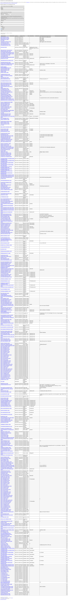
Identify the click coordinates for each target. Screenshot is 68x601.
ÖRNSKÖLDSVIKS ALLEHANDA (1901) (7, 100)
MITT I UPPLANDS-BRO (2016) (6, 370)
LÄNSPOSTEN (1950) (4, 255)
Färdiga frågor (28, 2)
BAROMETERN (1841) (4, 134)
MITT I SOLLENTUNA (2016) (6, 358)
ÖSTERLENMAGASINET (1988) (6, 121)
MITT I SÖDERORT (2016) (5, 363)
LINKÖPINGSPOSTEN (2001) (6, 62)
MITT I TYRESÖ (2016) (5, 366)
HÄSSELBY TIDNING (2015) (5, 224)
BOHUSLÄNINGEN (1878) (5, 235)
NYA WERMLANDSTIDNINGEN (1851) (7, 52)
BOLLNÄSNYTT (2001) (5, 93)
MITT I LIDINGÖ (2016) (5, 487)
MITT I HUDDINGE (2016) (5, 351)
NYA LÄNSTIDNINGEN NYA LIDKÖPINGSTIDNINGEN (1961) (6, 239)
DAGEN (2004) (3, 150)
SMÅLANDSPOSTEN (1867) (5, 78)
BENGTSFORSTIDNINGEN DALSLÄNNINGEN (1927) (5, 582)
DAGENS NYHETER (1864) (5, 591)
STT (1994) (2, 40)
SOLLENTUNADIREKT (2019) (6, 569)
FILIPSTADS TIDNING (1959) (6, 510)
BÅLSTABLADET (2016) (5, 293)
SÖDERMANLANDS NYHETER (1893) (7, 147)
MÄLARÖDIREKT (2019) (5, 105)
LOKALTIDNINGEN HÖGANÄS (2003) (7, 207)
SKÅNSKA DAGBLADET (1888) (6, 523)
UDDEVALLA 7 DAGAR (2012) (6, 140)
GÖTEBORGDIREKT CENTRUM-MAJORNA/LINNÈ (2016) (6, 167)
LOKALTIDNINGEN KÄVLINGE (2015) (7, 208)
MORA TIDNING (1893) (5, 460)
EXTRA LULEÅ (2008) (4, 130)
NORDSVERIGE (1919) (4, 88)
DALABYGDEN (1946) (4, 390)
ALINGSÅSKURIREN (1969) (5, 540)
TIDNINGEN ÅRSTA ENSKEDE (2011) (7, 268)
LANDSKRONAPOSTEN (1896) (6, 316)
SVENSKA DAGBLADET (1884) (6, 106)
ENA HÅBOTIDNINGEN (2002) (6, 299)
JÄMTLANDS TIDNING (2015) (6, 509)
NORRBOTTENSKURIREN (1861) (6, 64)
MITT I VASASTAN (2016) (5, 372)
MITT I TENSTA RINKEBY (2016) (6, 365)
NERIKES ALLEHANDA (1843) (6, 432)
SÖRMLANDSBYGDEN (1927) (6, 184)
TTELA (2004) (3, 183)
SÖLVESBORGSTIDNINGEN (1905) (7, 329)
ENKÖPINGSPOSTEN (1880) (5, 594)
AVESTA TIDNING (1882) (5, 119)
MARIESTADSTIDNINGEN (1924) (6, 139)
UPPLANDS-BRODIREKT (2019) (6, 303)
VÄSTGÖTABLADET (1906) (5, 54)
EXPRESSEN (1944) (4, 416)
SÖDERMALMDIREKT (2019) (6, 263)
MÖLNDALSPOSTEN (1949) (5, 233)
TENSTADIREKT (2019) (5, 571)
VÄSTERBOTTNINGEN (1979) (6, 80)
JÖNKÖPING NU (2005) (5, 39)
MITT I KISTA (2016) (4, 353)
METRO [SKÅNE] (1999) (5, 144)
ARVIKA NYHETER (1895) (5, 343)
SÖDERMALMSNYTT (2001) (5, 272)
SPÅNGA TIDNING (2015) (5, 226)
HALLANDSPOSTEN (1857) (5, 44)
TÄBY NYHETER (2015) (5, 227)
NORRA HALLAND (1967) (5, 85)
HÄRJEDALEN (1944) (4, 58)
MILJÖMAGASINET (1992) (5, 431)
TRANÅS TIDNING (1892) (5, 216)
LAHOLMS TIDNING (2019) (5, 202)
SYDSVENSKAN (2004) (5, 508)
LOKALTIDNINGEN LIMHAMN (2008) (7, 110)
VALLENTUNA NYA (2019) (5, 470)
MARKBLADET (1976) (4, 379)
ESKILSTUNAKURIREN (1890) (6, 95)
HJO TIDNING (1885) (4, 109)
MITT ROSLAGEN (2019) (5, 474)
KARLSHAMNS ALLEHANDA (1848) (7, 327)
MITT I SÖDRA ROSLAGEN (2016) (6, 364)
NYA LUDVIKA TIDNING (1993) (6, 461)
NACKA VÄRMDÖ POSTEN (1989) (6, 102)
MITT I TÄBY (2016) (4, 367)
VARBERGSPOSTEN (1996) (5, 74)
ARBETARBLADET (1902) (5, 231)
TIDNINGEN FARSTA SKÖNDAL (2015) (7, 265)
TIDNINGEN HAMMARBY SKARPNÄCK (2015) (5, 267)
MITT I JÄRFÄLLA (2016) (5, 352)
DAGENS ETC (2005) (4, 194)
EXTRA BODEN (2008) (4, 129)
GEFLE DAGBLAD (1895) (5, 123)
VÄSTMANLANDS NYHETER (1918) (7, 304)
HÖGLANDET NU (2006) (5, 38)
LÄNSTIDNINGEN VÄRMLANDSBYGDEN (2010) (6, 295)
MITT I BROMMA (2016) (5, 347)
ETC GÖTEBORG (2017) (5, 118)
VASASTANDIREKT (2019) (5, 289)
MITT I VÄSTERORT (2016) (5, 374)
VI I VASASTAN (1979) (4, 273)
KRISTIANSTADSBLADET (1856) (6, 541)
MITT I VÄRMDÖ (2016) (5, 373)
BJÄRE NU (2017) (4, 257)
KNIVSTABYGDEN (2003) (5, 333)
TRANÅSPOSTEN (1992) (5, 313)
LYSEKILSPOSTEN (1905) (5, 191)
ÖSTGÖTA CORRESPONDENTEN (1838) (7, 345)
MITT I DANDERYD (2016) (5, 480)
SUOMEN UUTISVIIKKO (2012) (6, 428)
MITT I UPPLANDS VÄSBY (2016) (6, 500)
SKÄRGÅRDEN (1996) (4, 544)
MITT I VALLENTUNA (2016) (6, 371)
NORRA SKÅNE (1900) (4, 72)
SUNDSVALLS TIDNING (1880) (6, 464)
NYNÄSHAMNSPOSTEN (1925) (6, 180)
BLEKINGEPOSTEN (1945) (5, 131)
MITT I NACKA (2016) (4, 357)
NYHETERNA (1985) (4, 473)
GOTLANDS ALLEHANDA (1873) (6, 177)
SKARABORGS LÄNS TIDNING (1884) (7, 53)
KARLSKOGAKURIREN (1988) (6, 154)
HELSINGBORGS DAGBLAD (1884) (7, 315)
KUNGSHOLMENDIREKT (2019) (6, 276)
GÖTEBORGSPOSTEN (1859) (6, 45)
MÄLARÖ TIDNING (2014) (5, 104)
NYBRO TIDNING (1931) (5, 585)
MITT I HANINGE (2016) (5, 350)
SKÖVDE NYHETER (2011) (5, 103)
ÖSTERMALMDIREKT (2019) (6, 291)
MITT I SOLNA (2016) (4, 359)
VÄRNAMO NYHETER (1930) (6, 41)
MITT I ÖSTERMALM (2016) (5, 507)
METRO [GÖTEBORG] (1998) (6, 143)
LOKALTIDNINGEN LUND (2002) (6, 414)
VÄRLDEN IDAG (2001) (5, 77)
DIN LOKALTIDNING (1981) (5, 341)
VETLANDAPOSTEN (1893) (5, 217)
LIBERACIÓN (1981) (4, 151)
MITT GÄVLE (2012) (4, 537)
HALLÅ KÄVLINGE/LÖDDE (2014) (7, 201)
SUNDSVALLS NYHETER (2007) (6, 156)
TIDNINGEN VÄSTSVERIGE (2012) (7, 455)
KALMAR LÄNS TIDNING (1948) (6, 584)
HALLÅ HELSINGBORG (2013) (6, 198)
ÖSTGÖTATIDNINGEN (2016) (6, 90)
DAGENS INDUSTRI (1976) (5, 149)
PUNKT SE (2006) (4, 522)
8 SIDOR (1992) (3, 178)
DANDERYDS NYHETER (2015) (6, 223)
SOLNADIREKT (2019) (4, 570)
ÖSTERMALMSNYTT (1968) (5, 275)
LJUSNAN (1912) (3, 249)
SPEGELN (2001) (3, 542)
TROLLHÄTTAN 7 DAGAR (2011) (6, 50)
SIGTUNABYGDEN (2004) (5, 338)
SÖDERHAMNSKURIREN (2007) (6, 251)
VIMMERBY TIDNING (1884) (6, 424)
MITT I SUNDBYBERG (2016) (6, 360)
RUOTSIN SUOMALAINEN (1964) (6, 331)
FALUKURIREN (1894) (4, 459)
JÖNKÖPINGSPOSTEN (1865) (6, 113)
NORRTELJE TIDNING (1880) (6, 308)
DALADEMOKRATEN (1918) (5, 187)
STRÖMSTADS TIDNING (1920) (6, 536)
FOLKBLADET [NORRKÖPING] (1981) (7, 63)
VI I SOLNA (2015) (4, 576)
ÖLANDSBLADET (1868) (5, 89)
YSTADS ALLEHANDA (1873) (6, 421)
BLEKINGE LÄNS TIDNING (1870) (7, 325)
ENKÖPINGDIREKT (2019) (5, 300)
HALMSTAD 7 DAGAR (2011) (6, 155)
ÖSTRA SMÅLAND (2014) (5, 188)
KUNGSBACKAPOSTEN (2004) (6, 396)
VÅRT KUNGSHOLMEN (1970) (6, 269)
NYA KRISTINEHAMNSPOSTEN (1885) (7, 57)
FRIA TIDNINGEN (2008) (5, 258)
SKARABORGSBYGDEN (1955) (6, 193)
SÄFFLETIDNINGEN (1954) (5, 593)
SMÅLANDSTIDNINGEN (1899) (6, 84)
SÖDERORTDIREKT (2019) (5, 264)
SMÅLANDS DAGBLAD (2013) (6, 214)
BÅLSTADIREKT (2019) (5, 298)
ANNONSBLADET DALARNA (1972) (7, 60)
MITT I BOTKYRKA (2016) (5, 346)
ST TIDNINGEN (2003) (4, 196)
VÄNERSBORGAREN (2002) (5, 138)
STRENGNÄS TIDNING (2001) (6, 97)
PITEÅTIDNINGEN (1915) (5, 377)
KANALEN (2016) (4, 47)
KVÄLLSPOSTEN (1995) (5, 513)
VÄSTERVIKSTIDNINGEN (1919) (6, 426)
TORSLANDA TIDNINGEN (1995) (6, 344)
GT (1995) (2, 112)
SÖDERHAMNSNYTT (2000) (5, 94)
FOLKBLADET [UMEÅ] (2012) (6, 256)
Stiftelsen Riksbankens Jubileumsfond (3, 599)
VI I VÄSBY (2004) (4, 579)
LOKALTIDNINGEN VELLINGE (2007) (7, 417)
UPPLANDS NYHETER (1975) (6, 141)
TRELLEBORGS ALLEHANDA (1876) (7, 148)
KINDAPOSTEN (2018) (4, 422)
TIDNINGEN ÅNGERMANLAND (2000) (7, 437)
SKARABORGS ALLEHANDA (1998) (7, 230)
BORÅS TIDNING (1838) (5, 122)
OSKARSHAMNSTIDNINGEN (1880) (7, 135)
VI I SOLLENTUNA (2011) (5, 575)
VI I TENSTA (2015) (4, 578)
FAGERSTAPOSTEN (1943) (5, 133)
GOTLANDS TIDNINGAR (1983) (6, 475)
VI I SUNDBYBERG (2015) (5, 577)
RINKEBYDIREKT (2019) (5, 568)
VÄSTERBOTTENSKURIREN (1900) (7, 586)
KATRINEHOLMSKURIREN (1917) (6, 96)
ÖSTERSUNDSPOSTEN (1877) (6, 384)
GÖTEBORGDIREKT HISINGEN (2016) (7, 176)
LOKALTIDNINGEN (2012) (5, 440)
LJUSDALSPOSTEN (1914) (5, 237)
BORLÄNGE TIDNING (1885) (6, 458)
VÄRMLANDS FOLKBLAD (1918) (6, 521)
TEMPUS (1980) (3, 71)
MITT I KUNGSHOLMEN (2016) (6, 354)
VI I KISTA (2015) (4, 572)
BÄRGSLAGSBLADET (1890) (6, 443)
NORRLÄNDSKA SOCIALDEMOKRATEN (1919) (6, 67)
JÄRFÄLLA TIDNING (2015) (5, 225)
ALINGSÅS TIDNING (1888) (5, 218)
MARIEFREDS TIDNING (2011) (6, 182)
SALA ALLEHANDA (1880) (5, 449)
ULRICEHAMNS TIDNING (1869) (6, 332)
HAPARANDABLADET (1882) (6, 51)
